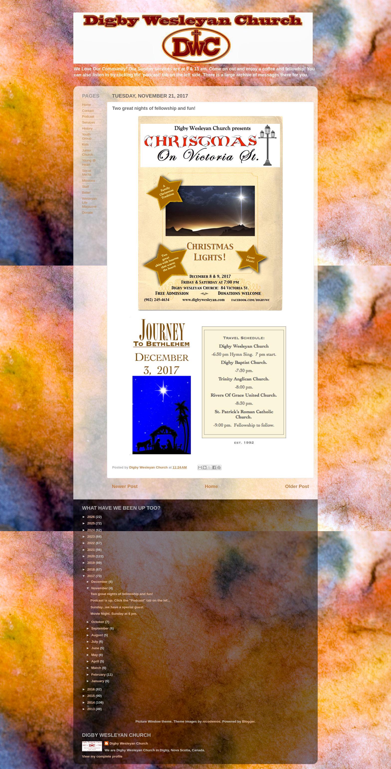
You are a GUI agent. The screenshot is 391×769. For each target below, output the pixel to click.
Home (211, 486)
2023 (91, 536)
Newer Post (125, 486)
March (96, 668)
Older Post (297, 486)
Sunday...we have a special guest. (117, 607)
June (95, 648)
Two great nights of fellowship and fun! (122, 594)
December (99, 582)
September (100, 628)
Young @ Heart (89, 162)
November (100, 588)
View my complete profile (102, 756)
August (97, 635)
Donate (87, 212)
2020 (91, 556)
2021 (91, 550)
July (95, 641)
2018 (91, 569)
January (98, 681)
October (98, 622)
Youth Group (87, 136)
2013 (91, 709)
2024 (91, 530)
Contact (88, 111)
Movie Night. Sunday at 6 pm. (114, 613)
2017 (91, 576)
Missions (88, 180)
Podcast (88, 116)
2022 (91, 543)
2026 (91, 517)
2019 (91, 563)
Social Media (86, 172)
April (95, 661)
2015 (91, 696)
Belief (86, 192)
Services (88, 122)
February (99, 674)
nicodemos (211, 721)
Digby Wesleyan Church (128, 743)
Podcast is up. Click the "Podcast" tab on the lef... (130, 600)
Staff (85, 186)
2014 (91, 702)
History (87, 128)
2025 (91, 523)
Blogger (248, 721)
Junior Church (87, 152)
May (95, 655)
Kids (85, 144)
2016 (91, 689)
